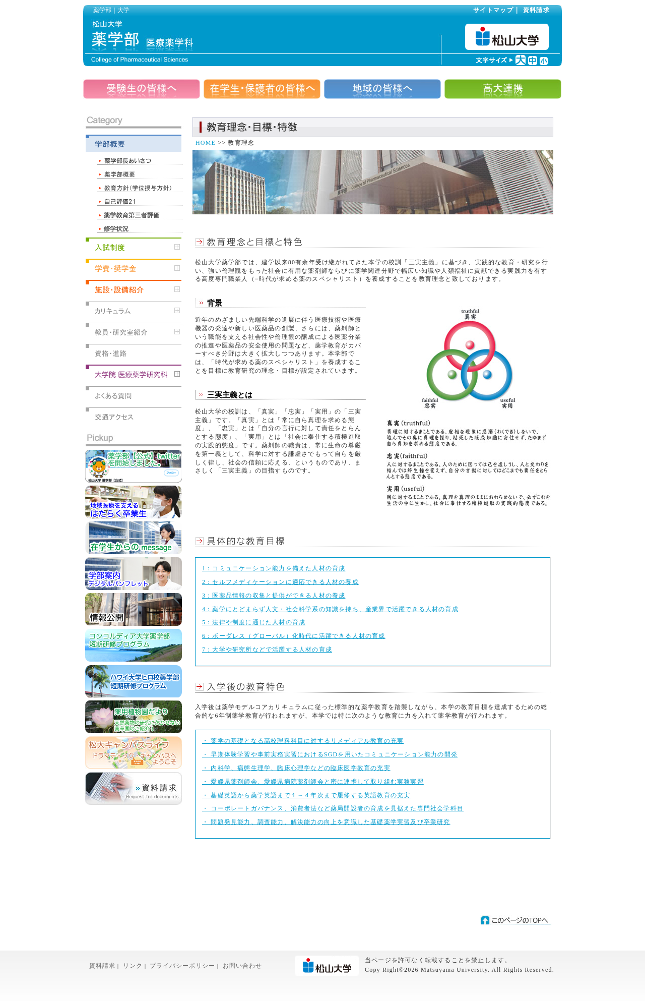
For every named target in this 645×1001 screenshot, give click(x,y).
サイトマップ (493, 10)
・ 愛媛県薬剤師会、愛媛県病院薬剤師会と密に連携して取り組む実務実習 (313, 781)
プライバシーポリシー (182, 965)
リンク (133, 965)
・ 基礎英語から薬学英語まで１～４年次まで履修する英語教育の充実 (306, 795)
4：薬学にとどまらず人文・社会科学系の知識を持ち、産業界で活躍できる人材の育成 (330, 609)
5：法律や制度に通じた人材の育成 (253, 622)
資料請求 (536, 10)
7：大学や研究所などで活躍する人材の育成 (267, 649)
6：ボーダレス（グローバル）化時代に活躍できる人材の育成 (293, 635)
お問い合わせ (242, 965)
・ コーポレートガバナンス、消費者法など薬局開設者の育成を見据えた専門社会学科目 (333, 808)
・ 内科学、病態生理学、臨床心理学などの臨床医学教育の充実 (296, 768)
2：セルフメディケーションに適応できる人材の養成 (280, 581)
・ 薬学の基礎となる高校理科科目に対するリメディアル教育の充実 (303, 740)
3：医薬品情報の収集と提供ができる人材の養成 (273, 595)
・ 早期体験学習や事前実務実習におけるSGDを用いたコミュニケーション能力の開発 (330, 754)
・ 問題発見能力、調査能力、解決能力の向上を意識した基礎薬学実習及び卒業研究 (326, 822)
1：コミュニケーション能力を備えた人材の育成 (273, 568)
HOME (206, 142)
